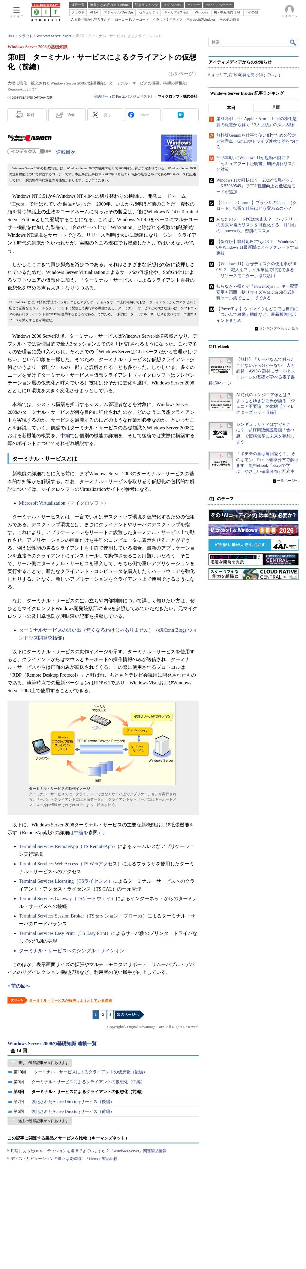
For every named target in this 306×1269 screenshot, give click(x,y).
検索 (293, 42)
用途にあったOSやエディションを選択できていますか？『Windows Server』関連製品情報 (88, 1151)
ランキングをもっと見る (278, 328)
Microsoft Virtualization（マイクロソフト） (64, 503)
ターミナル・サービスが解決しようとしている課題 (70, 1000)
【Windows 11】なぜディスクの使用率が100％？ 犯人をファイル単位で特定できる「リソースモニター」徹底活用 (256, 270)
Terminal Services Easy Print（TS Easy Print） (65, 933)
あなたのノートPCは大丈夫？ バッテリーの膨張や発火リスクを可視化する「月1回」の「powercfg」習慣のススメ (257, 225)
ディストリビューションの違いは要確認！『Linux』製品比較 (64, 1158)
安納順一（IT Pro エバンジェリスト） (124, 96)
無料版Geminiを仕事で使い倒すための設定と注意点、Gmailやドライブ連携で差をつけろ (257, 141)
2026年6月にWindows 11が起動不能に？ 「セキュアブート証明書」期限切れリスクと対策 (256, 164)
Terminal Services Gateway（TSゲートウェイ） (67, 898)
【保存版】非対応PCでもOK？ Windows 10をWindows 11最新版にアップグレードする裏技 (257, 247)
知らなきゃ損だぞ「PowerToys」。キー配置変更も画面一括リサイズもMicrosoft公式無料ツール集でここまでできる (257, 292)
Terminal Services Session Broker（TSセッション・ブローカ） (83, 915)
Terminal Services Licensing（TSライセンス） (66, 881)
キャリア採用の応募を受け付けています (247, 75)
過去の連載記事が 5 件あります (43, 1121)
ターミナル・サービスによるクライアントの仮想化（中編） (88, 1082)
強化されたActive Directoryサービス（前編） (73, 1111)
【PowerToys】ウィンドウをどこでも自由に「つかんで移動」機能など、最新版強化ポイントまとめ (257, 315)
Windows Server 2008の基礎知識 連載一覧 (52, 1043)
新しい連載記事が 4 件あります (43, 1063)
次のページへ (128, 1015)
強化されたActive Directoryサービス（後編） (73, 1101)
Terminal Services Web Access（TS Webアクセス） (70, 863)
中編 (65, 435)
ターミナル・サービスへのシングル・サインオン (71, 950)
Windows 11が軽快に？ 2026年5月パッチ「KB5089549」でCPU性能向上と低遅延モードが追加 (256, 186)
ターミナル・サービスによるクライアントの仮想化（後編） (90, 1072)
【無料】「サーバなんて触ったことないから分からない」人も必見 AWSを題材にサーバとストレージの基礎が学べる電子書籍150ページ (252, 371)
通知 (71, 115)
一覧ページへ (287, 481)
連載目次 (65, 152)
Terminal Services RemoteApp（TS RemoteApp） (68, 846)
